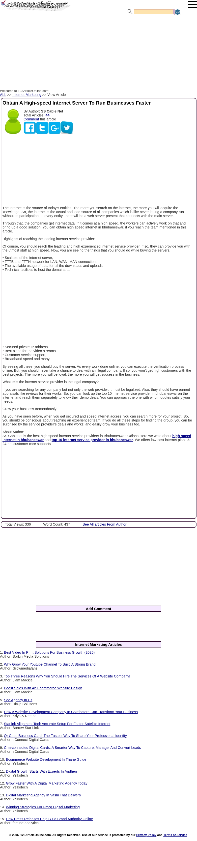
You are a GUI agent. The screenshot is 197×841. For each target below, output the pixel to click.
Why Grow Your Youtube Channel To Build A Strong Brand (49, 664)
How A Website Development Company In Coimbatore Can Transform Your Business (71, 712)
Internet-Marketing (26, 95)
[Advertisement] (98, 52)
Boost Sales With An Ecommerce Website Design (43, 688)
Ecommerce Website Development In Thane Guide (46, 759)
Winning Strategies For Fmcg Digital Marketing (43, 807)
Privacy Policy (146, 835)
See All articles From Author (105, 524)
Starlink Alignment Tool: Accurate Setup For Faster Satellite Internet (57, 724)
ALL (3, 95)
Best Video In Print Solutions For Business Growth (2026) (49, 652)
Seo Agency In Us (18, 700)
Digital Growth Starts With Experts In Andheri (41, 771)
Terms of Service (175, 835)
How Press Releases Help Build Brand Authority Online (49, 819)
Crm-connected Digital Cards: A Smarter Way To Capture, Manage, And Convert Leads (72, 748)
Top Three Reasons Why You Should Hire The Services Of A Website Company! (67, 676)
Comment (31, 119)
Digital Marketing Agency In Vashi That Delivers (43, 795)
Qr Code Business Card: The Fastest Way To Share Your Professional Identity (65, 736)
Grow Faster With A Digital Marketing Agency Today (46, 783)
